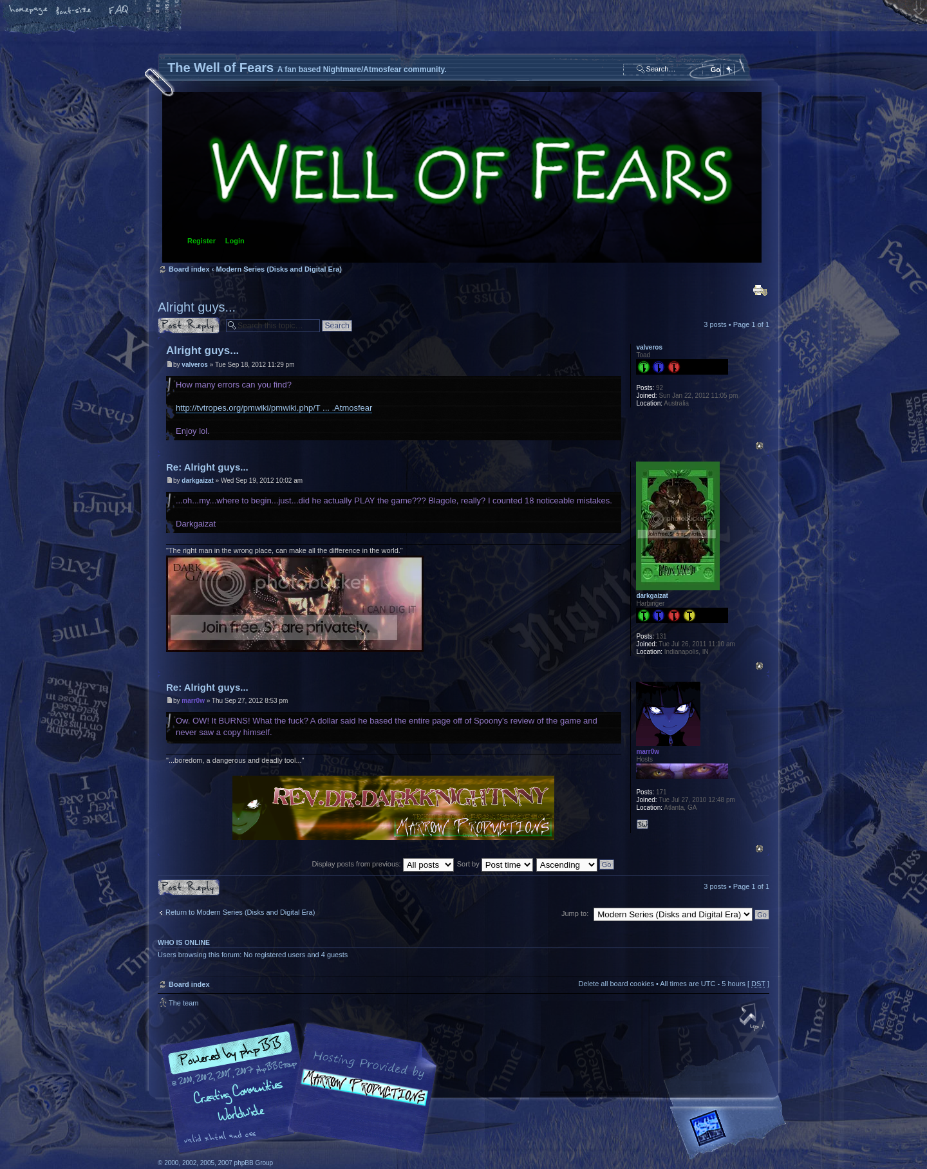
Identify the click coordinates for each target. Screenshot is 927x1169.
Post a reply (189, 325)
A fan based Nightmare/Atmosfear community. (360, 1097)
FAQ (119, 11)
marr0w (193, 700)
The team (183, 1003)
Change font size (74, 11)
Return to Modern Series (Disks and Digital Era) (240, 912)
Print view (760, 290)
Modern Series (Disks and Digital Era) (279, 269)
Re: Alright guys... (207, 467)
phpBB (302, 1088)
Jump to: (574, 913)
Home (29, 11)
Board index (462, 177)
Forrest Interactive (731, 1133)
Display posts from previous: (383, 864)
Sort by (495, 864)
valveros (195, 364)
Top (759, 445)
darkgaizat (197, 480)
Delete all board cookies (615, 983)
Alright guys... (197, 307)
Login (235, 241)
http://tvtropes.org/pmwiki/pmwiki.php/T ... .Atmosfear (274, 408)
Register (201, 241)
